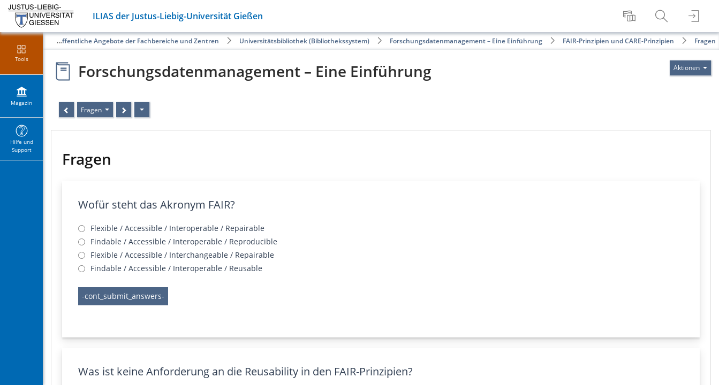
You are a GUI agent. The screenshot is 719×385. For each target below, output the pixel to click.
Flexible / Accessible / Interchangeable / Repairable (182, 255)
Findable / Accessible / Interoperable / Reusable (176, 268)
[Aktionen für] (690, 67)
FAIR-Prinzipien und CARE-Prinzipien (618, 40)
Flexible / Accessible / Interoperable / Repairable (177, 228)
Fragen (705, 40)
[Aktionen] (141, 109)
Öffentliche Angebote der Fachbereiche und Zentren (138, 40)
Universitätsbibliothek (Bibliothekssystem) (304, 40)
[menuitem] (631, 16)
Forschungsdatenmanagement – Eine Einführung (466, 40)
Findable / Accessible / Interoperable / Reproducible (183, 241)
